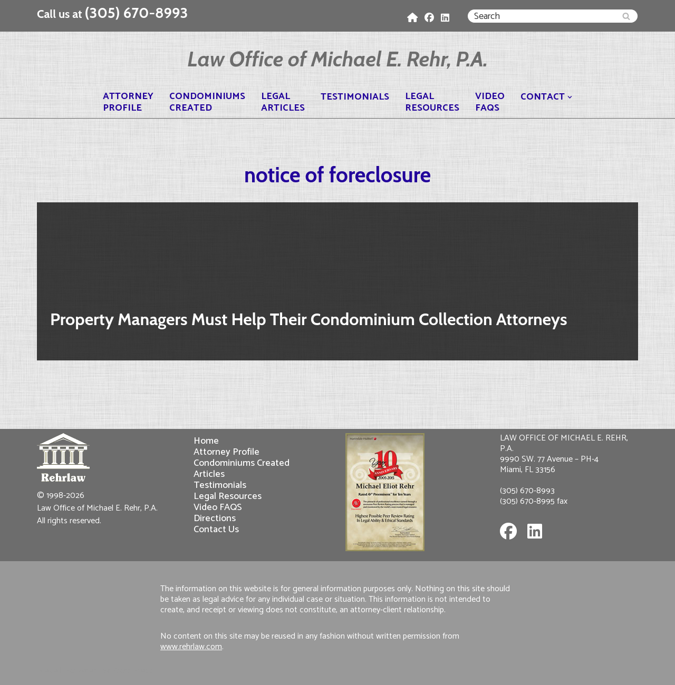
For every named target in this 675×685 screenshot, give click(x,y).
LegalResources (432, 102)
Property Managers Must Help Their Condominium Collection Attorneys (308, 319)
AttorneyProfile (128, 102)
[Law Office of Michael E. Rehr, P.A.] (337, 59)
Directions (215, 518)
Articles (209, 474)
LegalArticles (283, 102)
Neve (47, 671)
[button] (569, 97)
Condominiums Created (242, 462)
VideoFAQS (490, 102)
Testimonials (355, 97)
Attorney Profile (226, 451)
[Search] (540, 16)
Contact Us (216, 529)
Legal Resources (228, 496)
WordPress (132, 671)
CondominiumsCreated (207, 102)
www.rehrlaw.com (191, 647)
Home (206, 440)
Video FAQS (218, 507)
